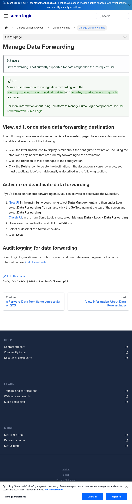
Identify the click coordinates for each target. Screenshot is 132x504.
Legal (66, 474)
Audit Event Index (36, 262)
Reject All (116, 496)
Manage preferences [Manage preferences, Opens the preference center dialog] (15, 496)
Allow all (92, 496)
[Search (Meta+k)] (112, 16)
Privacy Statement (66, 480)
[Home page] (6, 28)
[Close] (129, 5)
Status (65, 469)
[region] (66, 492)
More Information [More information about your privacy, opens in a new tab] (54, 489)
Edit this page (14, 276)
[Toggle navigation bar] (5, 16)
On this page (13, 37)
